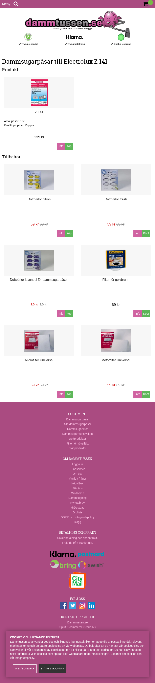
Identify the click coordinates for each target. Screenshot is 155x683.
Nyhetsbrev (77, 502)
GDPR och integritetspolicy (77, 517)
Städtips (77, 488)
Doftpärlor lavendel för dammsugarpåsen (39, 279)
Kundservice (77, 469)
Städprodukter (77, 448)
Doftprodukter (77, 438)
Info (61, 146)
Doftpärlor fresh (116, 199)
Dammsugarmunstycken (77, 433)
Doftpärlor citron (39, 199)
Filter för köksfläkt (77, 443)
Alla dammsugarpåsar (77, 424)
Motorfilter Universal (116, 360)
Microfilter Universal (39, 360)
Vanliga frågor (77, 478)
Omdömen (77, 493)
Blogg (77, 522)
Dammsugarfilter (77, 429)
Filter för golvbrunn (115, 279)
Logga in (77, 464)
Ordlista (77, 512)
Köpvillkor (77, 483)
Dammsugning (77, 497)
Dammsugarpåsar (77, 419)
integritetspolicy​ (24, 657)
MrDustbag (77, 507)
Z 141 (39, 112)
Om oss (77, 473)
